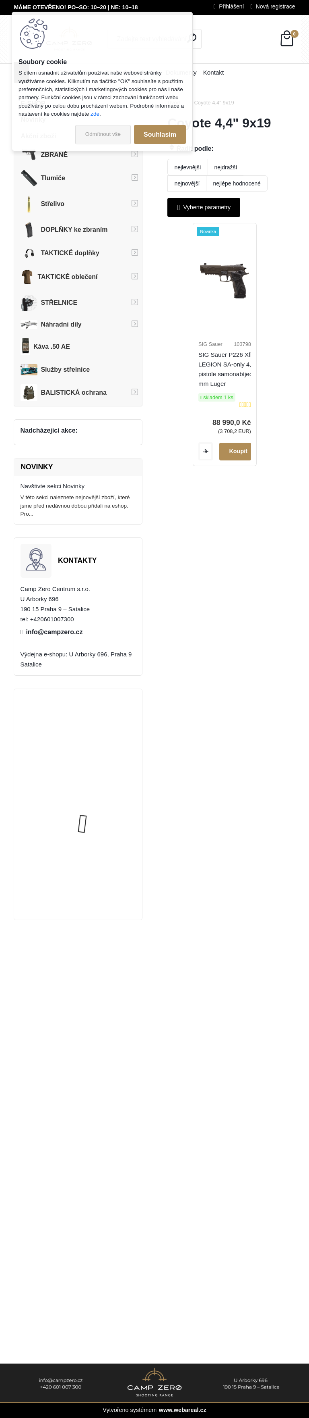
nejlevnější (187, 167)
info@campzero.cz (54, 632)
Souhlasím (160, 134)
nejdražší (225, 167)
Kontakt (213, 72)
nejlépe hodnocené (236, 183)
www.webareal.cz (182, 1410)
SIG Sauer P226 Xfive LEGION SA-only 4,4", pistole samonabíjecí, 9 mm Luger (236, 377)
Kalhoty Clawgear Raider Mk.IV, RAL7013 (96, 800)
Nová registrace (275, 6)
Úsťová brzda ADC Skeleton (100, 726)
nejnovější (187, 183)
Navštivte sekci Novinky (53, 486)
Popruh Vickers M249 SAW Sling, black (99, 875)
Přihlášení (231, 6)
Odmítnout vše (103, 134)
